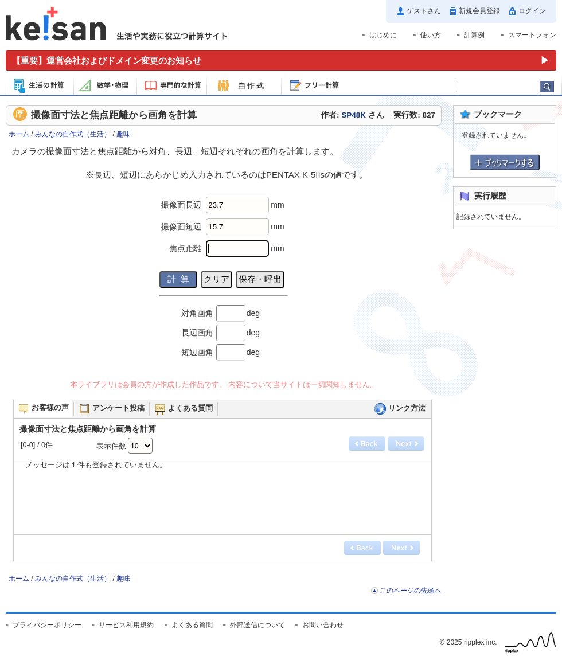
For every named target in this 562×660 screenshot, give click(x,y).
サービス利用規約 (126, 625)
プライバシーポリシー (47, 625)
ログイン (532, 11)
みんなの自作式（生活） (73, 134)
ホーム (19, 134)
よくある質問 (192, 625)
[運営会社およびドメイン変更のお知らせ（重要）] (281, 60)
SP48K (353, 115)
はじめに (383, 35)
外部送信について (257, 625)
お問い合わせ (323, 625)
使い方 (430, 35)
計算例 (474, 35)
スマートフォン (532, 35)
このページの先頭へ (411, 591)
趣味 (123, 134)
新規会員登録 (479, 11)
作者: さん (352, 115)
